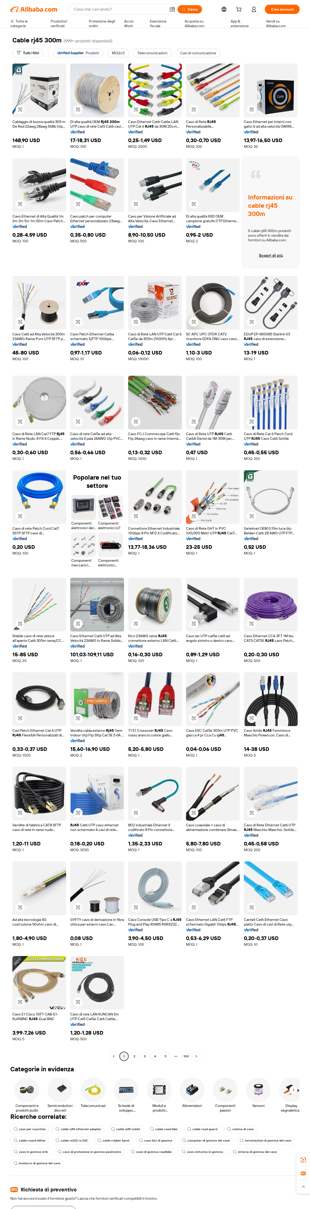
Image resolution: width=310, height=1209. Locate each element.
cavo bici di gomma (155, 1140)
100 (186, 1056)
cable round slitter (30, 1140)
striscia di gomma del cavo (255, 1152)
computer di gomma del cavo (206, 1140)
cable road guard (202, 1129)
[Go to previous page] (113, 1056)
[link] (303, 1160)
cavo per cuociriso (30, 1129)
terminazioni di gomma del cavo (265, 1140)
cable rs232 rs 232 (72, 1140)
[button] (20, 109)
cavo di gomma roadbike (151, 1152)
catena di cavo (240, 1129)
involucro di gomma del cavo (37, 1163)
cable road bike (163, 1129)
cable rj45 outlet (125, 1129)
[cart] (240, 10)
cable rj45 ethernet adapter (78, 1129)
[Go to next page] (196, 1056)
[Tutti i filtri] (27, 53)
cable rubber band (113, 1140)
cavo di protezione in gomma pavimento (89, 1152)
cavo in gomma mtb (31, 1152)
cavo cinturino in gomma (202, 1152)
